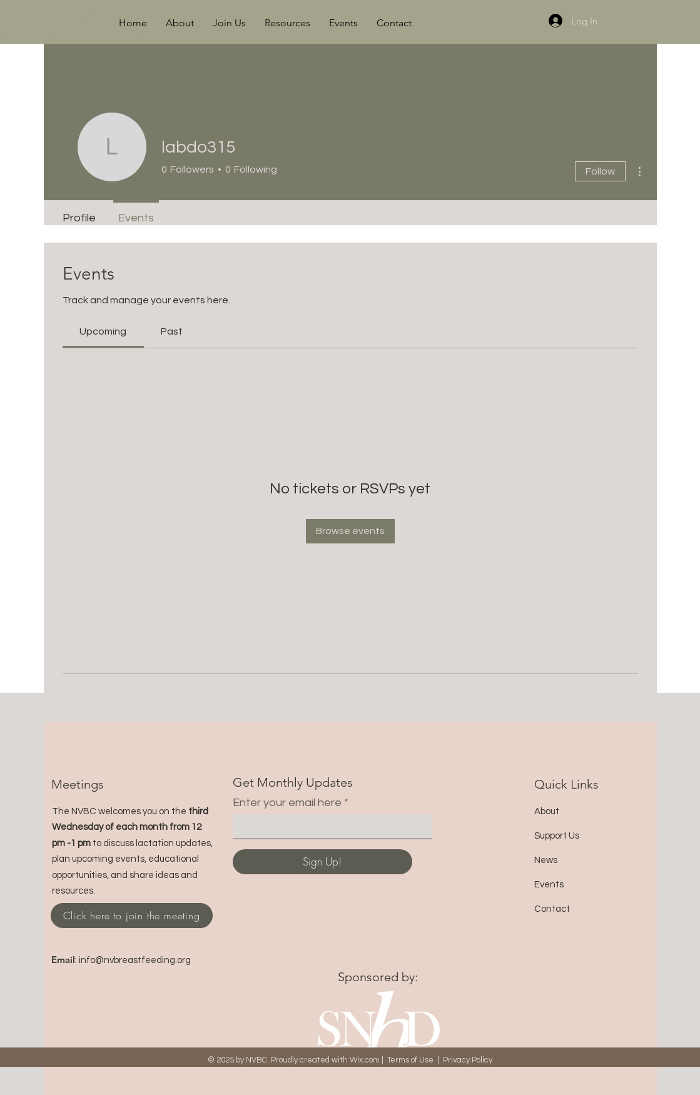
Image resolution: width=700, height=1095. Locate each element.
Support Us (556, 835)
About (546, 811)
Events (549, 884)
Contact (552, 909)
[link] (102, 331)
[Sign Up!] (322, 861)
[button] (179, 23)
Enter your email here (287, 803)
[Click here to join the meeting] (132, 915)
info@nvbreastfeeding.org (135, 960)
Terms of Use (410, 1060)
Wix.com (365, 1060)
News (545, 860)
